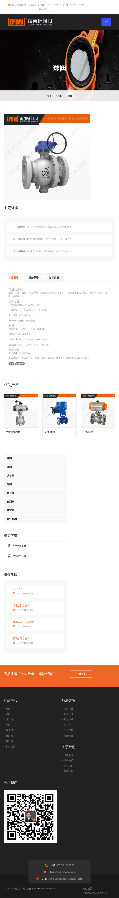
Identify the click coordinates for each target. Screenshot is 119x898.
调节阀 (10, 475)
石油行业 (67, 719)
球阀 (70, 96)
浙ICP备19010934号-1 (95, 892)
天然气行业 (69, 730)
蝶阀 (9, 458)
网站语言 (43, 9)
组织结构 (67, 771)
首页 (49, 96)
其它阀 (10, 510)
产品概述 (13, 277)
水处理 (66, 724)
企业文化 (67, 765)
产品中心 (59, 96)
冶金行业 (67, 735)
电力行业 (67, 708)
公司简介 (67, 755)
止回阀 (10, 501)
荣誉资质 (67, 760)
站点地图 (87, 888)
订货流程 (54, 277)
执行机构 (12, 519)
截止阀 (10, 493)
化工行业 (67, 714)
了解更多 (81, 674)
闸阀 (9, 484)
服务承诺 (34, 277)
